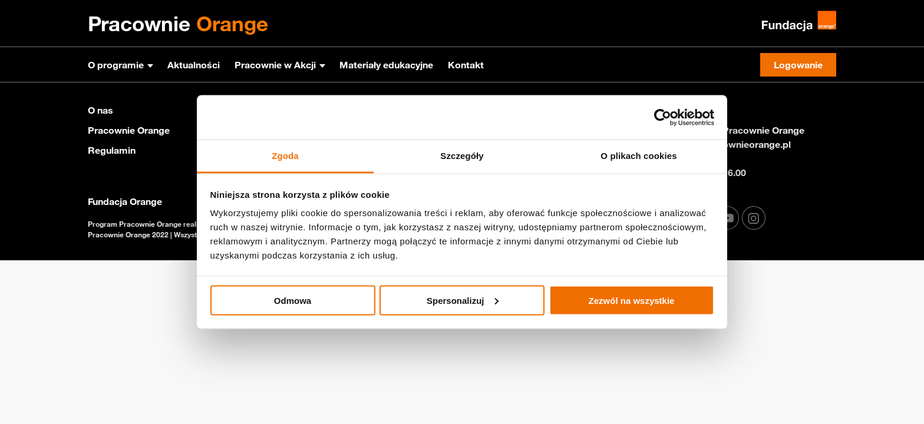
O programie (116, 65)
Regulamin (112, 150)
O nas (100, 110)
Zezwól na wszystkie (632, 300)
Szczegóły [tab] (461, 156)
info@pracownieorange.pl (734, 144)
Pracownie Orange (129, 130)
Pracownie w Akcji (275, 65)
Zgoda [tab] (285, 156)
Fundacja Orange (125, 201)
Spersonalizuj (463, 300)
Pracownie (178, 24)
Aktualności (193, 65)
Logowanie (798, 65)
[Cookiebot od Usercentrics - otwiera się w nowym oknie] (662, 117)
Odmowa (292, 300)
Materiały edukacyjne (386, 65)
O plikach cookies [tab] (638, 156)
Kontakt (466, 65)
